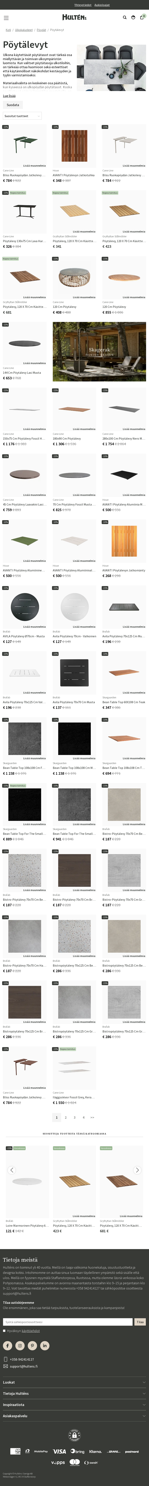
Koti (8, 30)
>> (92, 1117)
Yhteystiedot (83, 5)
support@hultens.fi (17, 1293)
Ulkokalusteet (24, 30)
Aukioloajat (102, 5)
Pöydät (41, 30)
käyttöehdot (31, 1331)
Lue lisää (9, 96)
